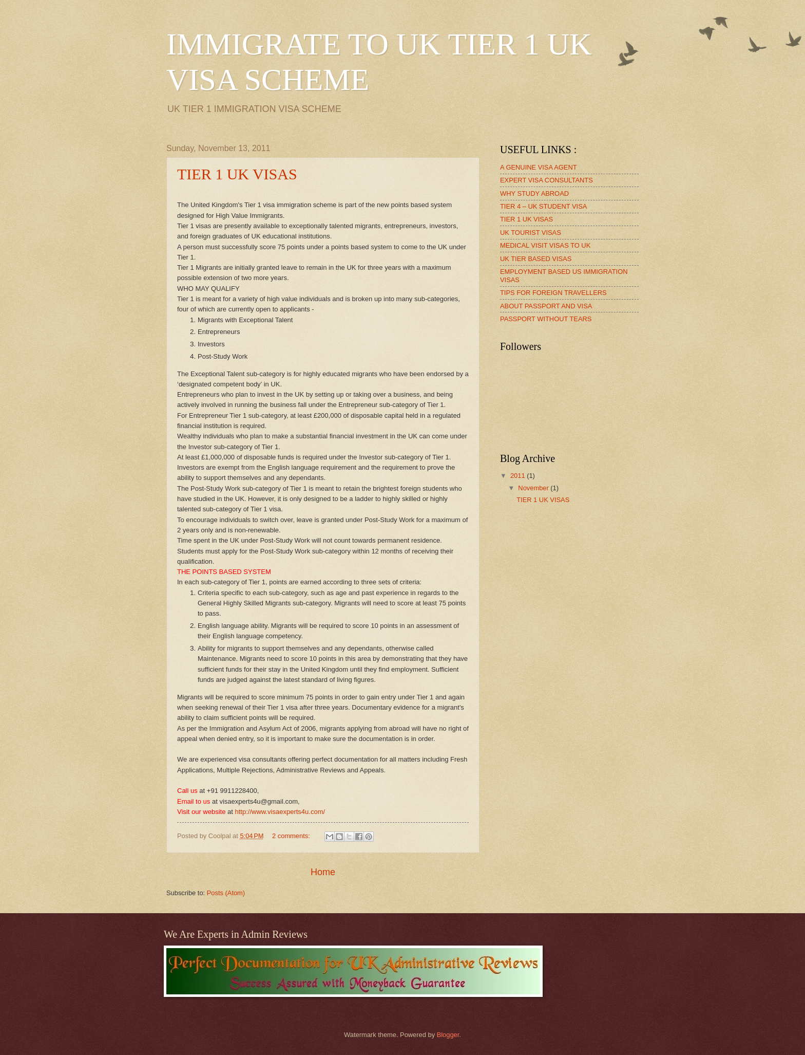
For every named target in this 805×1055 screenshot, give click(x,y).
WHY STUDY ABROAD (534, 193)
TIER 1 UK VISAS (237, 173)
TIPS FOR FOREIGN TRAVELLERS (553, 293)
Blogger (448, 1035)
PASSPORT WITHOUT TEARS (545, 319)
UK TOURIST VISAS (530, 232)
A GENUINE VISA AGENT (538, 167)
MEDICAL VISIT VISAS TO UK (545, 245)
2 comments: (292, 836)
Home (323, 872)
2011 (518, 475)
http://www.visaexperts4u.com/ (280, 812)
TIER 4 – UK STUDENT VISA (543, 206)
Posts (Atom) (226, 893)
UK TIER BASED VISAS (535, 259)
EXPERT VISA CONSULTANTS (546, 180)
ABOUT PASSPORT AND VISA (546, 306)
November (534, 488)
